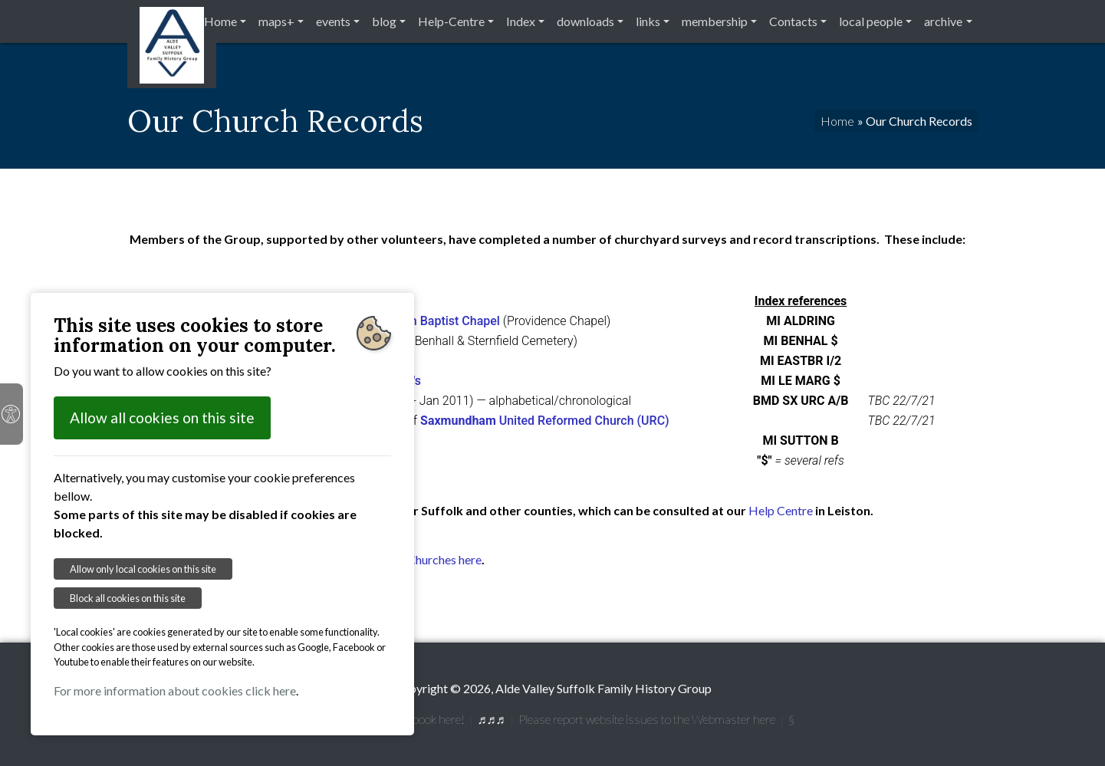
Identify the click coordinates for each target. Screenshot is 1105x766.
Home (220, 21)
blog (384, 21)
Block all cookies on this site (128, 598)
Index (520, 21)
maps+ (276, 21)
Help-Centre (451, 21)
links (648, 21)
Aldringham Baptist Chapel (427, 321)
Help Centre (780, 510)
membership (715, 21)
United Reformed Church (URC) (544, 420)
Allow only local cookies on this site (143, 569)
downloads (585, 21)
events (333, 21)
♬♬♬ (491, 719)
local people (871, 21)
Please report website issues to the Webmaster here (646, 719)
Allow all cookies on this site (162, 417)
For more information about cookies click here (175, 690)
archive (943, 21)
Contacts (793, 21)
